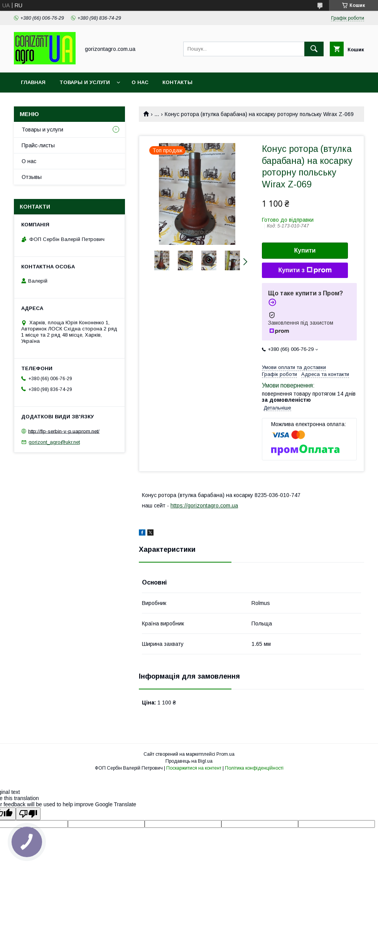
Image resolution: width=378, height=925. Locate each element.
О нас (140, 82)
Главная (33, 82)
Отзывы (32, 177)
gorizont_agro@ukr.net (54, 442)
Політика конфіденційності (254, 768)
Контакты (177, 82)
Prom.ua (225, 754)
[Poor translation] (28, 813)
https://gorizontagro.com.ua (204, 505)
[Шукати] (314, 49)
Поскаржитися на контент (193, 768)
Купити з (304, 270)
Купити (305, 250)
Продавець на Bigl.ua (189, 761)
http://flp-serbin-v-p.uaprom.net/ (64, 431)
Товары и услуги (84, 82)
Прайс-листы (38, 145)
